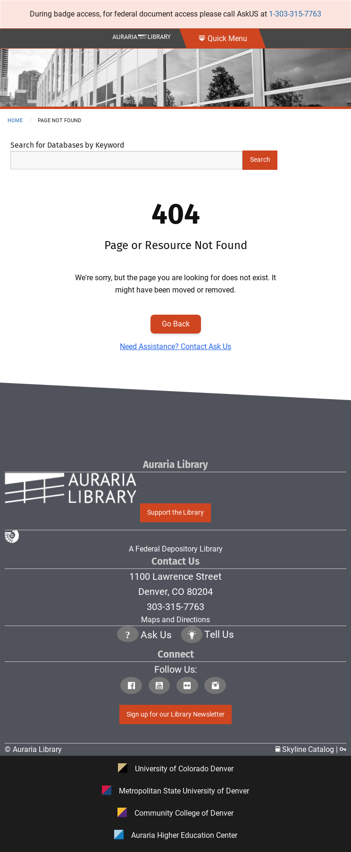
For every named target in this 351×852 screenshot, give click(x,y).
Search (260, 160)
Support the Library (175, 513)
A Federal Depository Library (114, 541)
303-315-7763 (175, 606)
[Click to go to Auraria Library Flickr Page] (189, 686)
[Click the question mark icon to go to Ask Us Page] (128, 635)
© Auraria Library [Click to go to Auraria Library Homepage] (33, 749)
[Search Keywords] (126, 160)
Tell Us (219, 635)
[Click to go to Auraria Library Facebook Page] (133, 686)
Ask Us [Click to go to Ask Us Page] (156, 635)
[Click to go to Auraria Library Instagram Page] (217, 686)
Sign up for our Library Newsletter (175, 714)
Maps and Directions (175, 619)
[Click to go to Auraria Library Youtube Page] (162, 686)
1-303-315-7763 (295, 13)
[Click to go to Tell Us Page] (192, 635)
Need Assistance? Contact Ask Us (175, 346)
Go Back (176, 323)
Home (15, 120)
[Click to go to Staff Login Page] (343, 749)
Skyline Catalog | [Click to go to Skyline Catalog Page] (308, 749)
